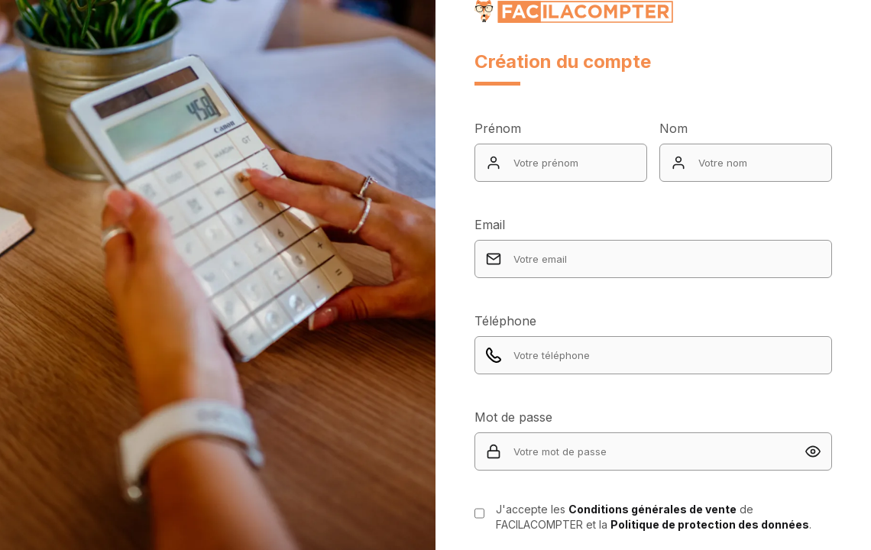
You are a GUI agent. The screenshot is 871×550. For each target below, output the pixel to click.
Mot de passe (513, 417)
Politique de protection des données (709, 524)
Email (489, 224)
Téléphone (505, 320)
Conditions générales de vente (652, 509)
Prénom (497, 128)
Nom (673, 128)
